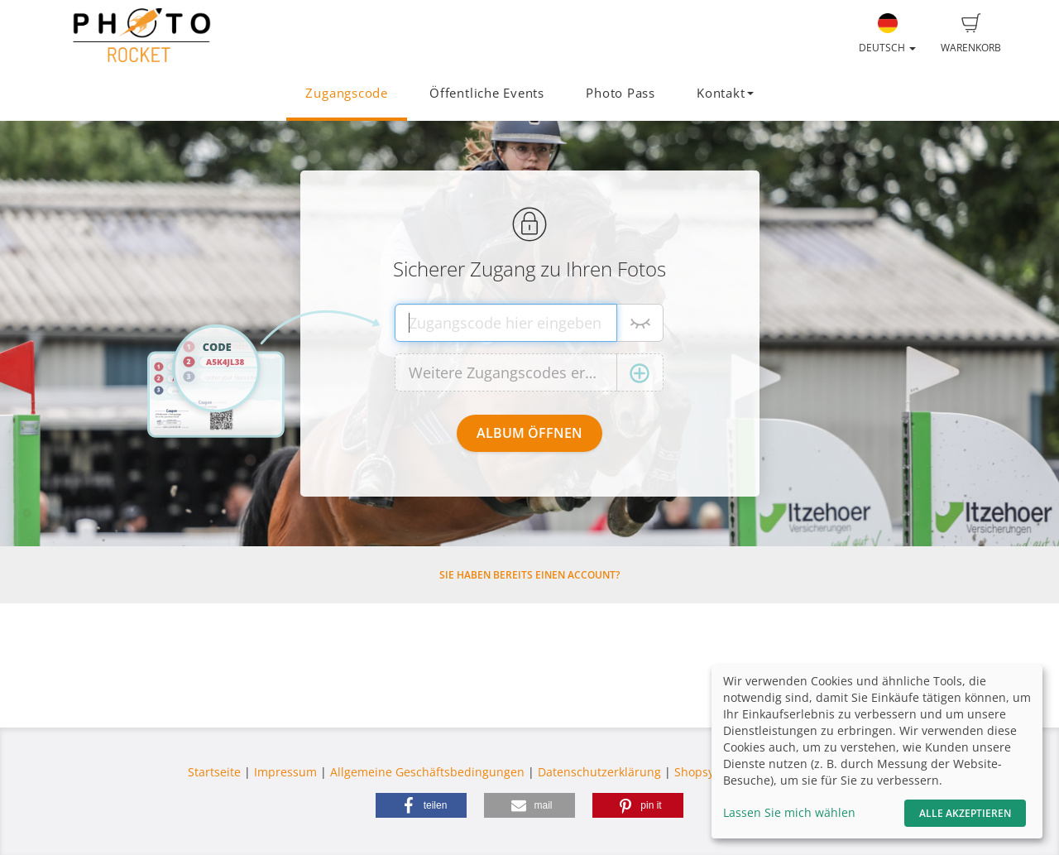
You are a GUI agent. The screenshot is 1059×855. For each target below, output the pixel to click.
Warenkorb (971, 34)
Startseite (214, 772)
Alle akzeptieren (965, 813)
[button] (421, 805)
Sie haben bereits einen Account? (529, 575)
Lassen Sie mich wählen (789, 812)
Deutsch (887, 34)
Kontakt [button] (725, 93)
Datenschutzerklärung (599, 772)
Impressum (285, 772)
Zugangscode (346, 93)
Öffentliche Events (486, 93)
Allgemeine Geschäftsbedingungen (427, 772)
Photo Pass (620, 93)
